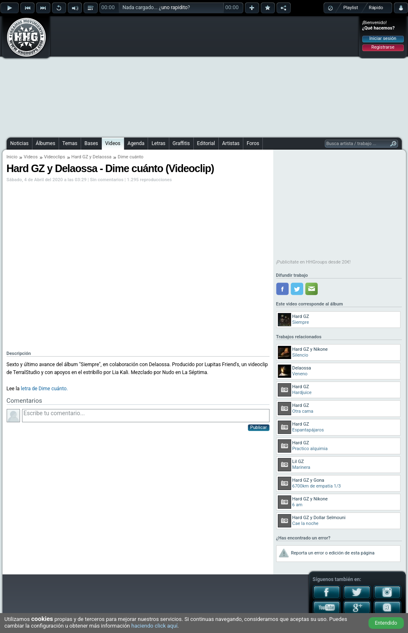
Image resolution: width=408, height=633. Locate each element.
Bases (91, 143)
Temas (69, 143)
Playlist (351, 7)
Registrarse (382, 47)
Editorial (206, 143)
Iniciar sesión (382, 38)
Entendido (386, 623)
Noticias (19, 143)
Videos (113, 143)
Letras (158, 143)
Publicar (258, 427)
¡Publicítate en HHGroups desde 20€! (313, 262)
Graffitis (181, 143)
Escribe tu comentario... (146, 415)
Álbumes (45, 143)
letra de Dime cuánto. (44, 389)
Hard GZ (80, 157)
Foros (253, 143)
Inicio (12, 157)
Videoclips (54, 157)
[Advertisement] (183, 75)
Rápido (376, 7)
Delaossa (102, 157)
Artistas (231, 143)
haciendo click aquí (154, 626)
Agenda (136, 143)
